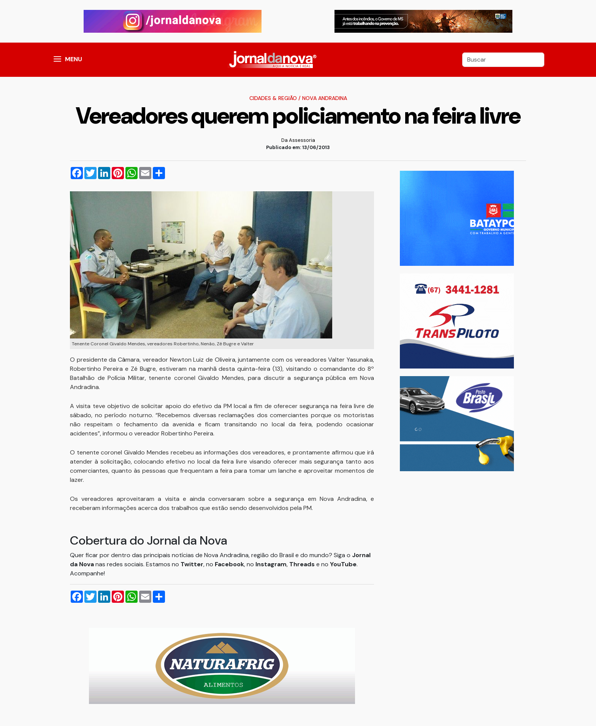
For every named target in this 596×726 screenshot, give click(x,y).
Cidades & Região (273, 98)
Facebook (229, 564)
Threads (302, 564)
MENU (73, 59)
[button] (57, 59)
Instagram (271, 564)
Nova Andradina (324, 98)
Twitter (192, 564)
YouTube (343, 564)
